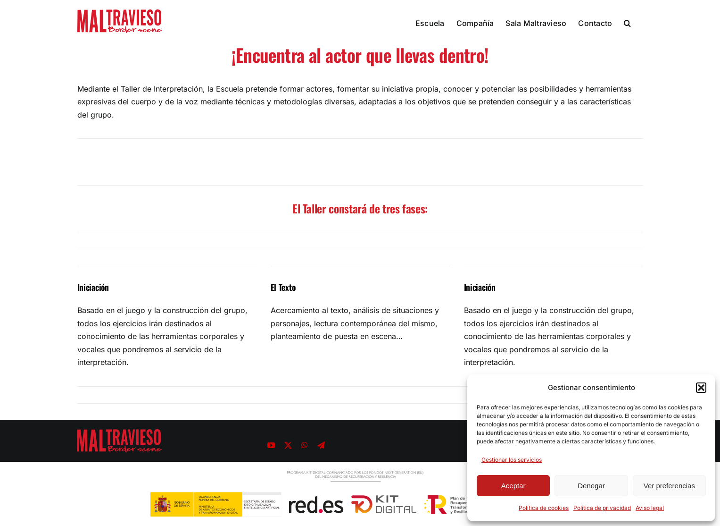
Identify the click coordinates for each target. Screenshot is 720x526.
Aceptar (513, 486)
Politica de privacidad (602, 507)
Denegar (591, 486)
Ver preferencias (669, 486)
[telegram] (321, 445)
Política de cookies (544, 507)
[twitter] (288, 445)
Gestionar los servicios (511, 459)
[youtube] (271, 445)
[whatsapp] (304, 445)
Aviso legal (650, 507)
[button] (701, 387)
